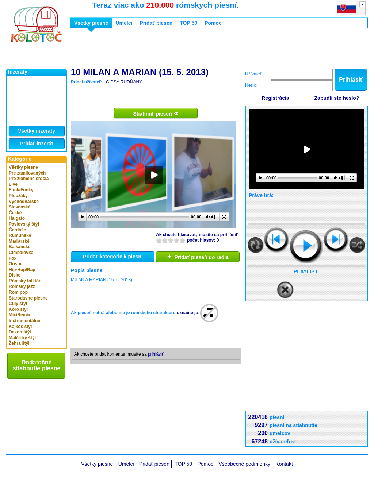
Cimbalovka (21, 252)
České (15, 212)
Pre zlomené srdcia (29, 178)
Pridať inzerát (36, 143)
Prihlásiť (351, 80)
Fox (12, 258)
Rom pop (18, 292)
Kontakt (284, 464)
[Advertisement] (203, 50)
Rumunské (20, 235)
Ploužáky (18, 195)
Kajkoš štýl (20, 326)
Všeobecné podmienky (244, 464)
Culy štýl (18, 303)
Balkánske (19, 246)
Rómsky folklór (25, 281)
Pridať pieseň (156, 23)
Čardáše (17, 229)
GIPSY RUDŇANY (124, 82)
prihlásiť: (156, 354)
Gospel (16, 263)
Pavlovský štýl (24, 224)
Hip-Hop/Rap (22, 269)
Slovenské (19, 207)
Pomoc (213, 23)
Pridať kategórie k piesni (113, 256)
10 (182, 240)
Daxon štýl (20, 332)
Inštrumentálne (24, 320)
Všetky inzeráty (36, 131)
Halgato (17, 218)
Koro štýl (18, 309)
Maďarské (19, 241)
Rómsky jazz (22, 286)
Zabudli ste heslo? (336, 98)
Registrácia (275, 98)
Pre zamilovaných (27, 173)
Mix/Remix (19, 314)
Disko (15, 275)
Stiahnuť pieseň (156, 113)
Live (13, 184)
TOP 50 (188, 23)
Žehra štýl (19, 343)
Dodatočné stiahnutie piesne (37, 365)
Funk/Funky (21, 189)
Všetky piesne (23, 167)
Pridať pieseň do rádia (198, 257)
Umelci (123, 23)
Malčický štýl (22, 337)
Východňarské (24, 201)
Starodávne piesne (28, 298)
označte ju (187, 312)
